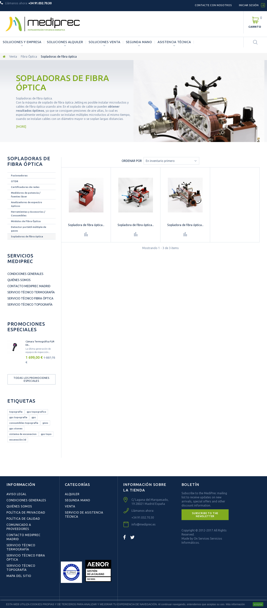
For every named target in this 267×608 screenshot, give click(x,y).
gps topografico (36, 411)
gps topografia (18, 417)
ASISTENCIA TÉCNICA (174, 42)
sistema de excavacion (23, 434)
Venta (13, 56)
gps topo (46, 434)
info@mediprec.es (143, 524)
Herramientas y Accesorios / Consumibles (28, 213)
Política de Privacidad (25, 512)
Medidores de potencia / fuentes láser (25, 194)
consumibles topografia (23, 423)
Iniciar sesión (249, 5)
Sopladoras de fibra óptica (27, 236)
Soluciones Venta (104, 42)
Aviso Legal (16, 494)
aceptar (258, 604)
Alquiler (72, 494)
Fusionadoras (19, 175)
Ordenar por (132, 160)
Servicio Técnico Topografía (29, 304)
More (21, 126)
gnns (45, 423)
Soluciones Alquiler (65, 42)
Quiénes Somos (19, 280)
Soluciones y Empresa (22, 42)
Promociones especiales (26, 326)
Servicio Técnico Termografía (31, 292)
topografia (15, 411)
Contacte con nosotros (213, 5)
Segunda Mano (139, 42)
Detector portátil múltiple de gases (28, 229)
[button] (205, 514)
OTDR (14, 181)
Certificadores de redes (25, 187)
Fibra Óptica (29, 56)
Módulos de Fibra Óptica (26, 221)
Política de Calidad (23, 518)
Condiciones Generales (25, 273)
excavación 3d (17, 439)
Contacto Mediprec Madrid (28, 286)
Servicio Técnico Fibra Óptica (30, 298)
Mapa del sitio (18, 576)
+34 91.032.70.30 (142, 517)
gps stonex (15, 428)
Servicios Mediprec (20, 258)
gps (34, 417)
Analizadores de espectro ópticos (26, 204)
